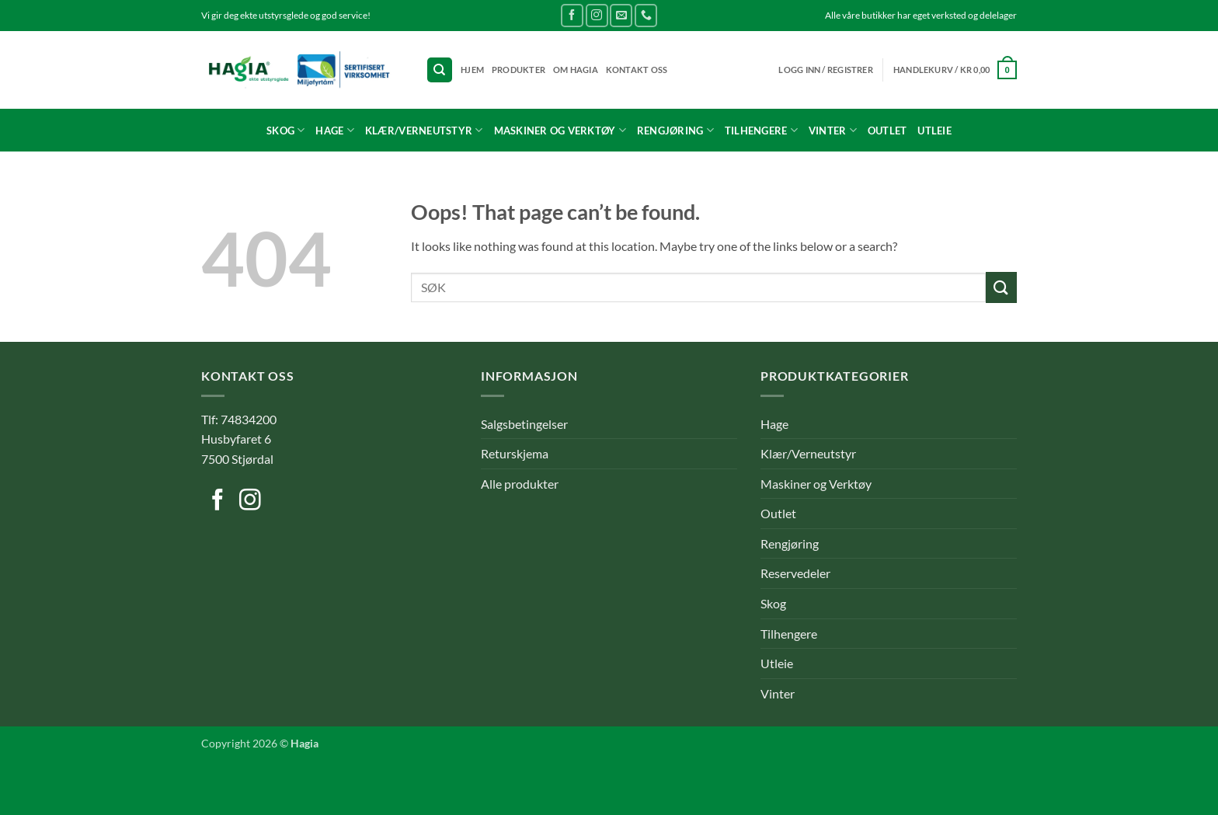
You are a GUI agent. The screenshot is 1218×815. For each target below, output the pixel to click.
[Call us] (646, 15)
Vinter (833, 130)
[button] (955, 69)
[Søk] (439, 70)
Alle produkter (520, 483)
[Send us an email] (621, 15)
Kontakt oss (636, 69)
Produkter (518, 69)
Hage (334, 130)
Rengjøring (675, 130)
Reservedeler (795, 573)
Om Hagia (575, 69)
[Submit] (1001, 287)
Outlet (887, 130)
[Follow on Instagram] (597, 15)
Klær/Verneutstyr (424, 130)
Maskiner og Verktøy (560, 130)
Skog (285, 130)
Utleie (934, 130)
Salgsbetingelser (524, 423)
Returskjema (514, 453)
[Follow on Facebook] (572, 15)
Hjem (472, 69)
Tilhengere (761, 130)
